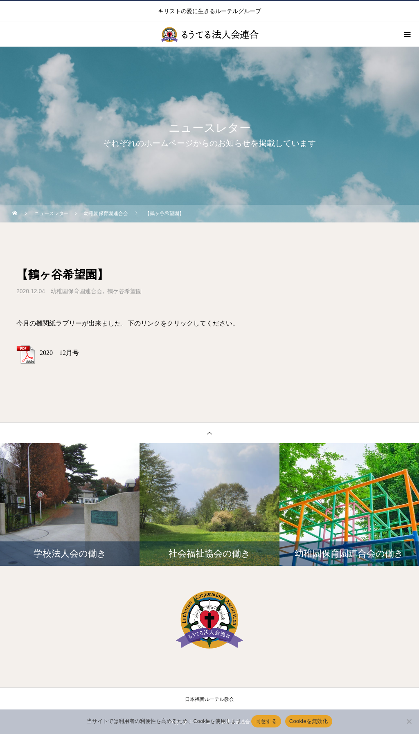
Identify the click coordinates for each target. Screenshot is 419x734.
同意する (266, 721)
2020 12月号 (59, 352)
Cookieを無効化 (308, 721)
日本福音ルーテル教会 (209, 699)
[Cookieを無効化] (409, 721)
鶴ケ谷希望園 (124, 291)
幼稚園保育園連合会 (76, 291)
